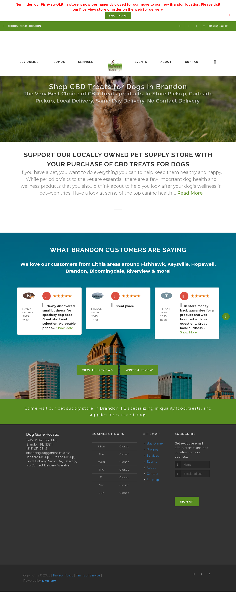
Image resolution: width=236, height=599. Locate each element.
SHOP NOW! (118, 15)
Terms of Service (88, 582)
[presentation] (197, 492)
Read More (190, 193)
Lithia (99, 264)
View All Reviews (97, 370)
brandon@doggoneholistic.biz (48, 460)
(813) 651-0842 (36, 456)
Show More (64, 328)
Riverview (138, 271)
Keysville (178, 264)
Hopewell (203, 264)
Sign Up (186, 508)
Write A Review (139, 370)
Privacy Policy (63, 582)
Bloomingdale (107, 271)
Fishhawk (153, 264)
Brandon (76, 271)
